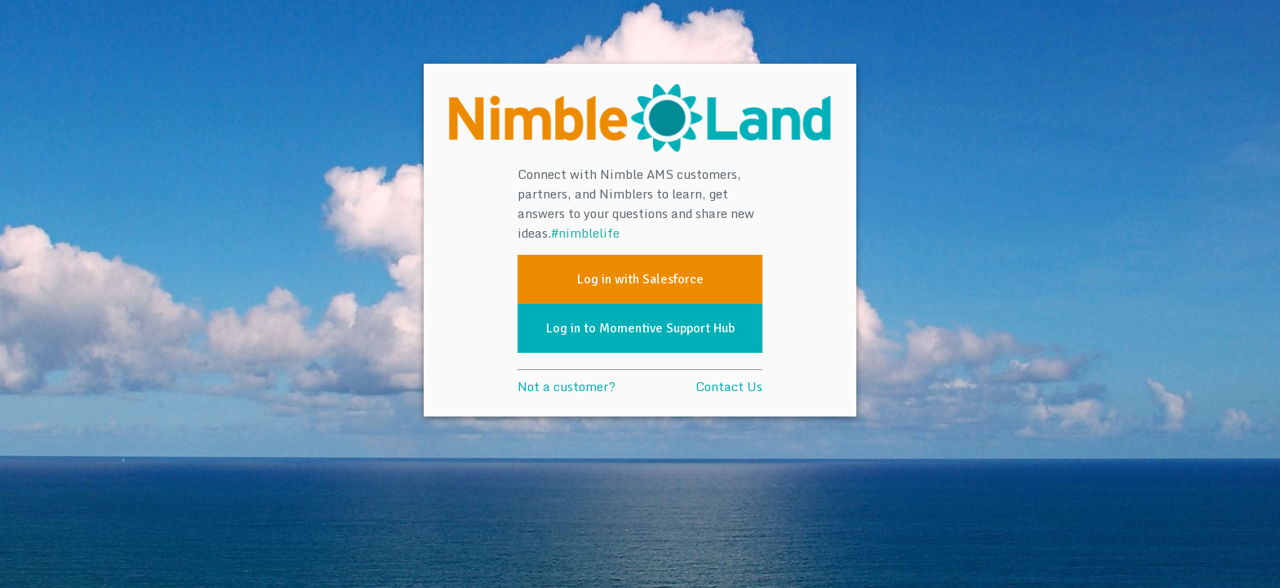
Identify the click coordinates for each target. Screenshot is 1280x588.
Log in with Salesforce (640, 279)
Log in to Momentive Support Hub (640, 328)
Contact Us (729, 386)
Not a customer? (567, 386)
